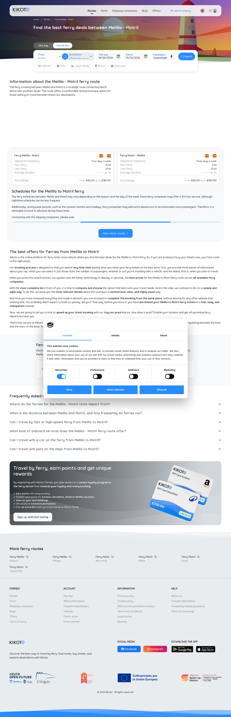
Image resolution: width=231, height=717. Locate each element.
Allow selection (115, 389)
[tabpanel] (115, 225)
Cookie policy (125, 601)
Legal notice (124, 616)
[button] (202, 11)
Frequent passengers (76, 606)
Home (36, 19)
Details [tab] (115, 335)
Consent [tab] (67, 335)
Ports (104, 10)
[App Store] (205, 649)
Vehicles (68, 611)
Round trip (63, 45)
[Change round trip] (65, 56)
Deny (69, 389)
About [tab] (163, 335)
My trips (68, 596)
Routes (92, 10)
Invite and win (72, 621)
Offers (156, 10)
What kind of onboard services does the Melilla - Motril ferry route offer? (68, 431)
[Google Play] (182, 649)
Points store (71, 616)
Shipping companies (124, 10)
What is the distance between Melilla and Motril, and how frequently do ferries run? (76, 413)
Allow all (162, 389)
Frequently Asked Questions (188, 606)
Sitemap (122, 621)
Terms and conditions (129, 611)
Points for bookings (182, 611)
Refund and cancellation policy (135, 606)
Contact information (183, 601)
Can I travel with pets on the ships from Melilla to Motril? (54, 449)
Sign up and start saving (32, 517)
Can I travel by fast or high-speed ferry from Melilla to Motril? (59, 422)
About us (176, 596)
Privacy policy (125, 596)
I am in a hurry (18, 621)
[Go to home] (21, 10)
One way (43, 45)
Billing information (74, 601)
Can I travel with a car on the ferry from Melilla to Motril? (55, 440)
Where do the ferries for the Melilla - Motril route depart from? (60, 404)
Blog (145, 10)
